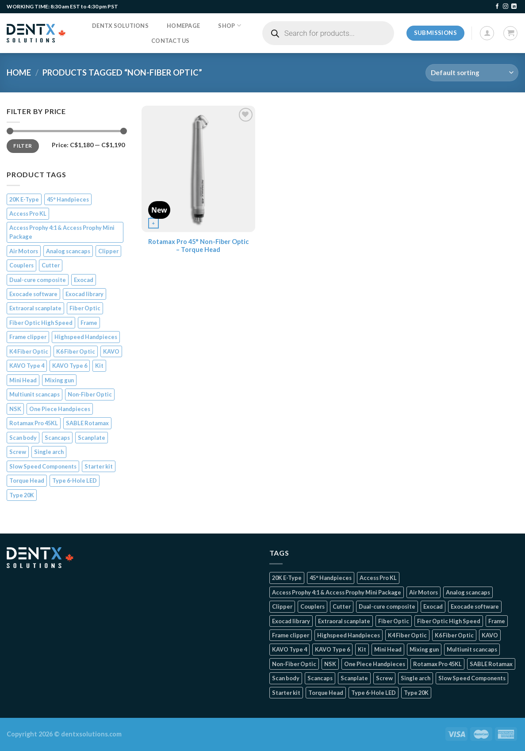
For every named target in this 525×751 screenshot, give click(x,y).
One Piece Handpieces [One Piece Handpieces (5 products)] (59, 408)
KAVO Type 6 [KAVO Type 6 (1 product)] (69, 365)
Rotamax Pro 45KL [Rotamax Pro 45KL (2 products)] (33, 423)
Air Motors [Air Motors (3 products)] (23, 251)
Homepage (183, 25)
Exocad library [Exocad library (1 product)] (84, 293)
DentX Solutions (120, 25)
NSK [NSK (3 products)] (15, 408)
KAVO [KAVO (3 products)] (111, 351)
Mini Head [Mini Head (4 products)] (23, 380)
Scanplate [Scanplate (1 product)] (91, 437)
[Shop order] (471, 72)
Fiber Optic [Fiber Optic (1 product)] (84, 308)
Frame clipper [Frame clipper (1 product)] (27, 336)
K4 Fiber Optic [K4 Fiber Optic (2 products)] (28, 351)
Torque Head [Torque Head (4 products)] (26, 480)
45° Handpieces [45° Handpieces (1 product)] (68, 199)
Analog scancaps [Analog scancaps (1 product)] (68, 251)
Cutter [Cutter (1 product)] (51, 265)
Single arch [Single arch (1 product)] (49, 451)
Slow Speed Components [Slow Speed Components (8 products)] (43, 466)
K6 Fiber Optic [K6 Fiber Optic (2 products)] (75, 351)
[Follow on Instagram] (505, 7)
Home (19, 72)
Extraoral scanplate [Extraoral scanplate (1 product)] (35, 308)
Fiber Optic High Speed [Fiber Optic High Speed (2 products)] (41, 322)
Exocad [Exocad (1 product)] (83, 279)
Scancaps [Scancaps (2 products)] (57, 437)
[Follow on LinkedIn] (514, 7)
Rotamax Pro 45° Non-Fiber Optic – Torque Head (198, 246)
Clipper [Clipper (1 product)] (108, 251)
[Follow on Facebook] (497, 7)
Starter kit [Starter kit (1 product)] (98, 466)
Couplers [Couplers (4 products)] (21, 265)
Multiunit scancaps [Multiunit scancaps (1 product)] (34, 394)
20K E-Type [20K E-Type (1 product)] (24, 199)
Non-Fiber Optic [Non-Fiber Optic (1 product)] (90, 394)
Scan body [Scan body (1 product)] (23, 437)
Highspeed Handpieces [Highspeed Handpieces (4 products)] (85, 336)
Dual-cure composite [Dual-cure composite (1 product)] (37, 279)
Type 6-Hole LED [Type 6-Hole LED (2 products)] (74, 480)
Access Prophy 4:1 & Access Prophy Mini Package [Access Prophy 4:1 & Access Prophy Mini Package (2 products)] (62, 232)
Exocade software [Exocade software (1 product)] (33, 293)
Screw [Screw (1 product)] (17, 451)
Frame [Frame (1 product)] (88, 322)
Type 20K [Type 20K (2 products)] (21, 494)
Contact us (170, 40)
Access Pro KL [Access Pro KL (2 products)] (27, 213)
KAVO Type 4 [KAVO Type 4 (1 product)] (26, 365)
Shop (229, 25)
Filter (22, 145)
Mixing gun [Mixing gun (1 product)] (59, 380)
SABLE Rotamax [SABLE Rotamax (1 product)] (87, 423)
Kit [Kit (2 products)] (99, 365)
